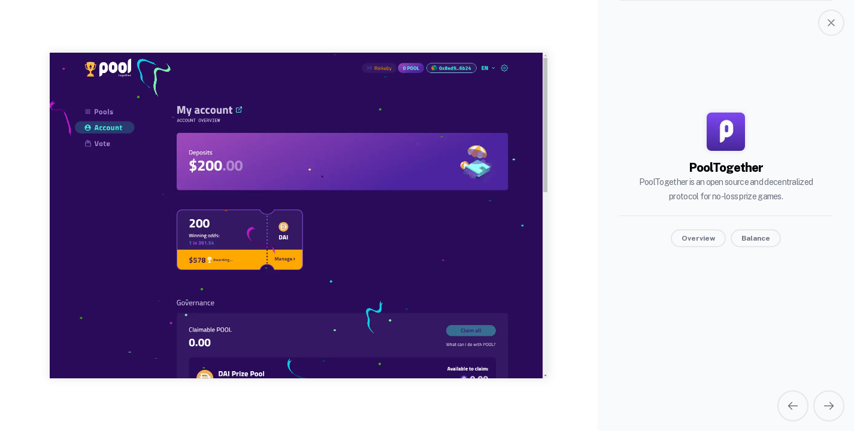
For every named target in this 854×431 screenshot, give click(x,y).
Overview (698, 238)
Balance (755, 238)
